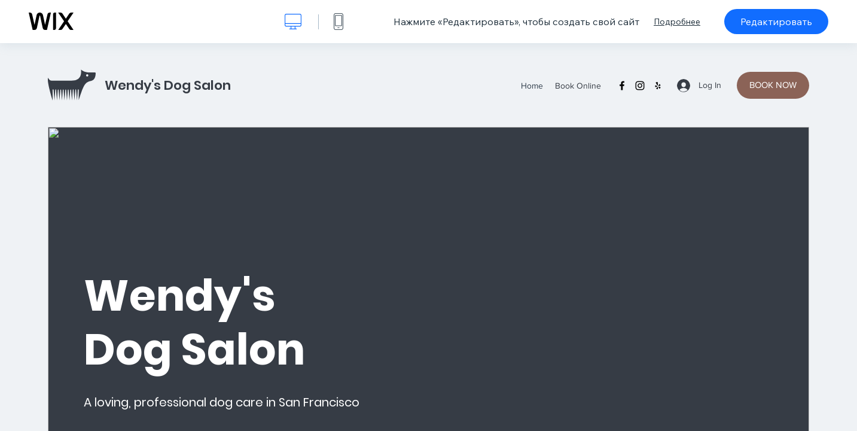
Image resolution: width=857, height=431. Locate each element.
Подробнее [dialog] (677, 21)
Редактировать (776, 22)
